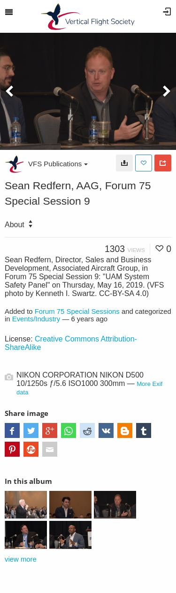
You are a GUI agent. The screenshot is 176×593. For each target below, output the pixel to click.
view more (21, 559)
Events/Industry (36, 319)
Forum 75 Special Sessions (77, 311)
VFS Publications (58, 164)
